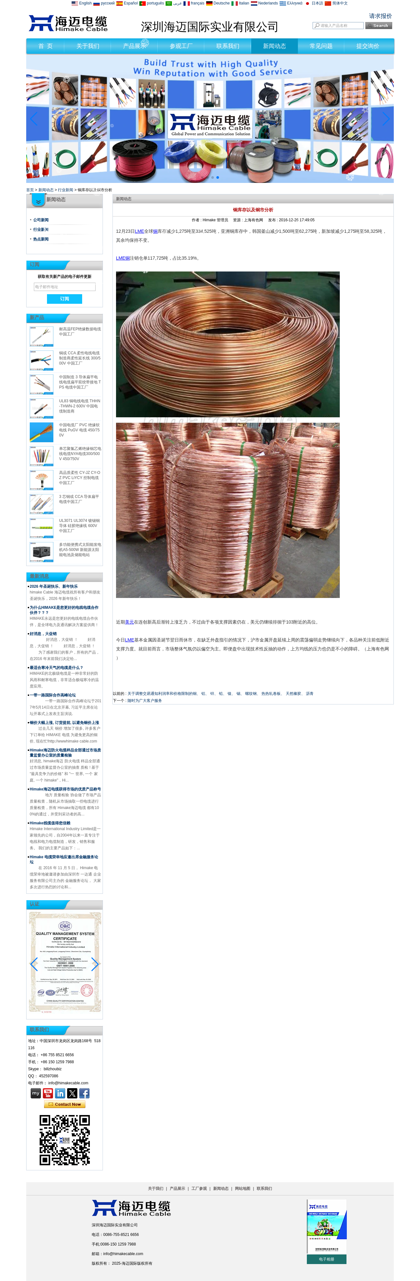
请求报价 (380, 16)
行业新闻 (65, 190)
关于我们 (87, 46)
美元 (129, 622)
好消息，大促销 (43, 634)
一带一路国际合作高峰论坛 (53, 695)
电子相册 (326, 1259)
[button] (202, 177)
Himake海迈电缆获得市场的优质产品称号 (65, 789)
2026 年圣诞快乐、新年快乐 (54, 586)
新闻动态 (274, 46)
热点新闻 (41, 239)
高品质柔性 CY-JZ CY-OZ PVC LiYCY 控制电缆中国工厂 (79, 477)
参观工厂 (181, 46)
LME (139, 231)
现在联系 (64, 1104)
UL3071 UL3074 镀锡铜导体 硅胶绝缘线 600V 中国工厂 (79, 525)
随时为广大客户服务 (145, 700)
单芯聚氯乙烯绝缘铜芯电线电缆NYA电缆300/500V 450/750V (80, 453)
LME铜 (123, 258)
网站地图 (242, 1188)
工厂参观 (199, 1188)
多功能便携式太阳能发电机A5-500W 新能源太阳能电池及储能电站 (80, 549)
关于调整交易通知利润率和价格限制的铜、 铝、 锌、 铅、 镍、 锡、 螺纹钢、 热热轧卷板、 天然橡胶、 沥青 (221, 693)
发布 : (273, 220)
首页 (30, 190)
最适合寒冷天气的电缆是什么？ (56, 667)
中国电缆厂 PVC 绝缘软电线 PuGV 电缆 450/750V (79, 430)
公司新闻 (41, 220)
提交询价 (367, 46)
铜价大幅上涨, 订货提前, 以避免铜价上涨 (64, 722)
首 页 (45, 46)
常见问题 (321, 46)
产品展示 (134, 46)
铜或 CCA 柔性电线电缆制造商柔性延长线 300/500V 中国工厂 (79, 358)
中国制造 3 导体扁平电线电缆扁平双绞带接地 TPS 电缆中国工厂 (80, 382)
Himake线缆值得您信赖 (50, 823)
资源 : (238, 220)
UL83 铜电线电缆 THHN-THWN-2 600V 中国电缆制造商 (79, 406)
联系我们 (227, 46)
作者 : (197, 220)
